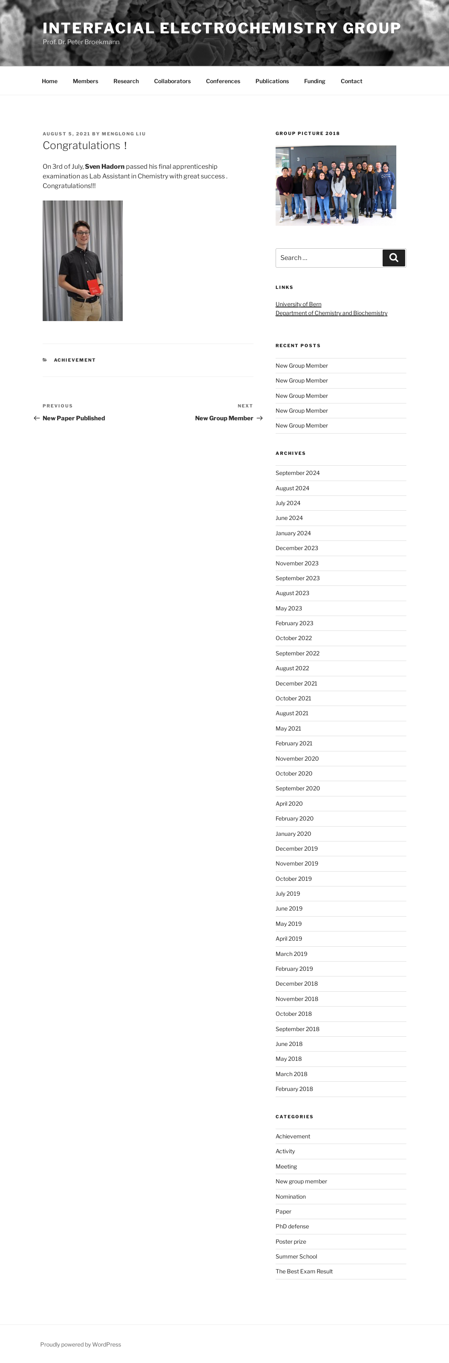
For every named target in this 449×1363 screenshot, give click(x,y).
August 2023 (292, 592)
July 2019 (288, 893)
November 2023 (297, 563)
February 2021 (294, 743)
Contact (351, 81)
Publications (272, 81)
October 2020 (294, 773)
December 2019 (297, 848)
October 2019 (294, 878)
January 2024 (293, 533)
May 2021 (288, 728)
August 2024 (292, 488)
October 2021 (293, 698)
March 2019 (291, 953)
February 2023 (294, 623)
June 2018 (289, 1043)
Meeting (286, 1166)
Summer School (296, 1256)
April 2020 (289, 803)
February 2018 (294, 1088)
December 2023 (297, 547)
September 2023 (298, 578)
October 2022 (294, 637)
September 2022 (297, 653)
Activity (285, 1151)
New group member (301, 1181)
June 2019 (289, 908)
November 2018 (297, 998)
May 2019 (289, 923)
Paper (283, 1211)
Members (85, 81)
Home (50, 81)
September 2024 (298, 472)
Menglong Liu (124, 134)
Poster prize (291, 1241)
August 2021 (292, 713)
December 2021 (296, 683)
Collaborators (172, 81)
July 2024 (288, 502)
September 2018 (297, 1028)
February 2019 (294, 968)
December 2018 (297, 983)
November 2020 (297, 758)
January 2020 (293, 833)
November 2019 (297, 863)
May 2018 (289, 1058)
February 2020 (295, 818)
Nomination (291, 1196)
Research (126, 81)
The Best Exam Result (304, 1271)
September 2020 (298, 788)
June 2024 (289, 517)
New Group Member (302, 365)
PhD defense (292, 1226)
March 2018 (291, 1073)
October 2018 (294, 1013)
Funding (314, 81)
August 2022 (292, 668)
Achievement (75, 360)
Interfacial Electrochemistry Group (222, 28)
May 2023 (289, 608)
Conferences (223, 81)
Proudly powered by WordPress (80, 1344)
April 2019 (289, 938)
